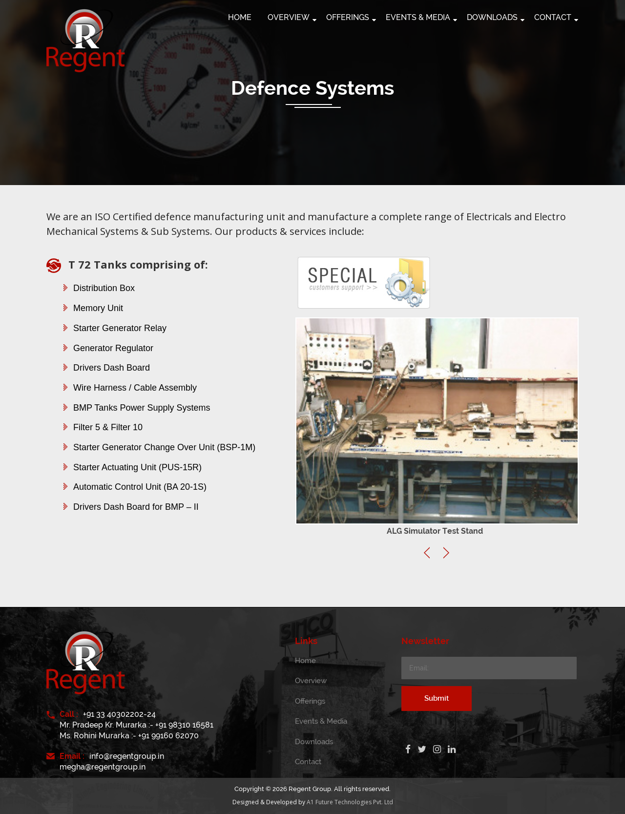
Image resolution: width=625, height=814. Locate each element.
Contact (308, 761)
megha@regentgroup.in (103, 767)
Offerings (310, 701)
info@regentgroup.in (126, 756)
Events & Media (321, 721)
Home (305, 660)
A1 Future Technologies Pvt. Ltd (350, 802)
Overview (311, 680)
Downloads (314, 741)
